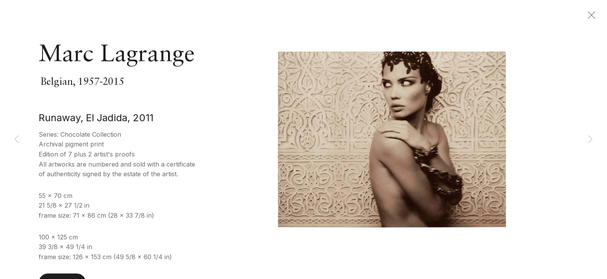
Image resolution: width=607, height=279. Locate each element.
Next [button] (590, 139)
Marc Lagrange (117, 57)
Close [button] (591, 17)
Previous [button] (16, 139)
